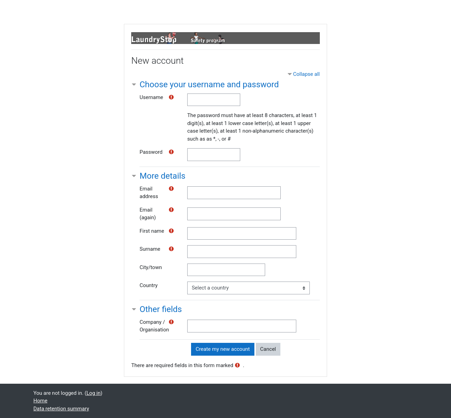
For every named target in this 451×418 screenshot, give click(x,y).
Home (40, 401)
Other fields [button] (160, 309)
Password (150, 152)
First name (151, 231)
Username (151, 97)
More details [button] (162, 176)
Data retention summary (61, 409)
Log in (94, 393)
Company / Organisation (154, 326)
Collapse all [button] (306, 74)
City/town (150, 267)
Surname (149, 249)
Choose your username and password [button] (209, 84)
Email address (148, 193)
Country (148, 285)
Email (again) (147, 214)
